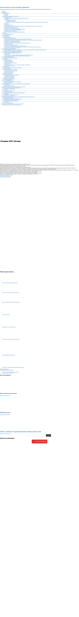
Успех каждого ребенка (6, 68)
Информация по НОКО (8, 97)
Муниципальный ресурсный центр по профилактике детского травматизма (16, 83)
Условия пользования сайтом (7, 102)
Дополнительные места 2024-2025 (10, 70)
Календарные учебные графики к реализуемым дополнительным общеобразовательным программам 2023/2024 (27, 22)
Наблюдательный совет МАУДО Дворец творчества (11, 98)
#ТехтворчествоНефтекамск (5, 175)
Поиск (48, 435)
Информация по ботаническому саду (11, 94)
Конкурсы (6, 15)
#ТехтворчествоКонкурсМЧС (5, 176)
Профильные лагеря (8, 82)
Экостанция (6, 101)
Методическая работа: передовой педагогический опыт (12, 51)
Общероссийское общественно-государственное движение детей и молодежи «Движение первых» (22, 46)
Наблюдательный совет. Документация (11, 99)
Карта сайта (4, 12)
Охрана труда (4, 89)
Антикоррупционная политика (8, 56)
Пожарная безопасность (8, 60)
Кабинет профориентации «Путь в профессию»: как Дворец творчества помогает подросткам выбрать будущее (25, 49)
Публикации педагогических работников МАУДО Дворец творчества (17, 55)
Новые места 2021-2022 (8, 72)
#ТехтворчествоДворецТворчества (6, 174)
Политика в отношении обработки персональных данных (13, 103)
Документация (7, 84)
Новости (6, 14)
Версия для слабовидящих (39, 441)
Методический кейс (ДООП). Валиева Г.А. (12, 52)
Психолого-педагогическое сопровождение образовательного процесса (17, 42)
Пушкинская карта (5, 66)
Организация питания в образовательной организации (14, 31)
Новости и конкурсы (6, 13)
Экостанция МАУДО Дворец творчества (9, 100)
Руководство (6, 24)
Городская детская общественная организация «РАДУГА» (15, 45)
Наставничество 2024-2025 (9, 75)
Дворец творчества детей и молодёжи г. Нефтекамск (14, 7)
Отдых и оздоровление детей (7, 80)
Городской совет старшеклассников (11, 44)
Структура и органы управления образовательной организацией (16, 18)
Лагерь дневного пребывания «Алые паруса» (12, 81)
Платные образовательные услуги (10, 27)
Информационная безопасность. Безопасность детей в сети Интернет (17, 64)
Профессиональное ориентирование (9, 48)
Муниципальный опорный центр (8, 78)
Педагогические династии (7, 91)
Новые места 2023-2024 (8, 71)
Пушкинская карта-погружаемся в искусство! (12, 67)
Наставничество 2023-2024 (9, 76)
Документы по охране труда (9, 90)
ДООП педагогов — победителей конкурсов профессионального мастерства (18, 54)
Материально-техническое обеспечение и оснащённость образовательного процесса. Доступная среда (23, 26)
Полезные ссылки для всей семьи (8, 95)
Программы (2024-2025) (11, 20)
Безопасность (4, 58)
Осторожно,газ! (7, 63)
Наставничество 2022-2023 (9, 77)
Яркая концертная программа (8, 393)
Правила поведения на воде (9, 65)
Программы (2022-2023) (11, 21)
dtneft (1, 370)
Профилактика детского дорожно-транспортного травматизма (13, 86)
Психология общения (8, 43)
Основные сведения (8, 17)
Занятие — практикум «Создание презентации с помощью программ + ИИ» (20, 431)
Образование (6, 19)
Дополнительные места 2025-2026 (10, 69)
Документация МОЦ (8, 79)
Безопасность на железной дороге (10, 62)
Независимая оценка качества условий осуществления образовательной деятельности (18, 96)
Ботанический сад (5, 93)
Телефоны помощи (7, 59)
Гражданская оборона (8, 61)
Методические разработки (9, 85)
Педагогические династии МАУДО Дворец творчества (14, 92)
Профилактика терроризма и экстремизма (12, 41)
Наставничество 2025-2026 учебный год (11, 74)
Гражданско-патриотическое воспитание (11, 47)
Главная (3, 11)
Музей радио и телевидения (9, 88)
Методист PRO (7, 53)
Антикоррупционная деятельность (10, 57)
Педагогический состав (8, 25)
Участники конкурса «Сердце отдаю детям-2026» (11, 104)
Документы (6, 23)
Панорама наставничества (7, 73)
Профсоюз (4, 32)
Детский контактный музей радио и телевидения (11, 87)
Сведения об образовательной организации (10, 16)
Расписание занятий (6, 34)
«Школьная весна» (5, 412)
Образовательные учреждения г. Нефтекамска (12, 50)
